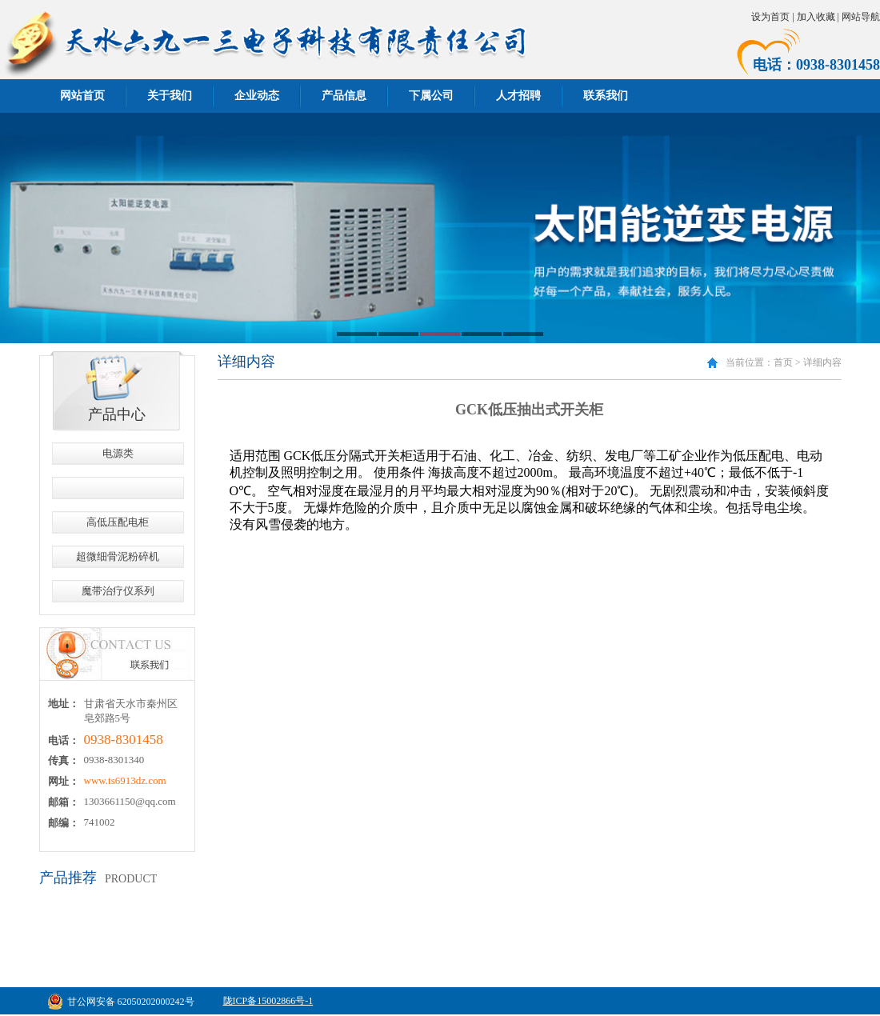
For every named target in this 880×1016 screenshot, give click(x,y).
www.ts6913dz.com (125, 780)
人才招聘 (518, 96)
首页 (783, 362)
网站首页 (82, 96)
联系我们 (605, 96)
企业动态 (256, 96)
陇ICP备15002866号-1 (268, 1000)
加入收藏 (816, 16)
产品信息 (344, 96)
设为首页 (770, 16)
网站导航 (861, 16)
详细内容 (822, 362)
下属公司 (431, 96)
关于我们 (169, 96)
